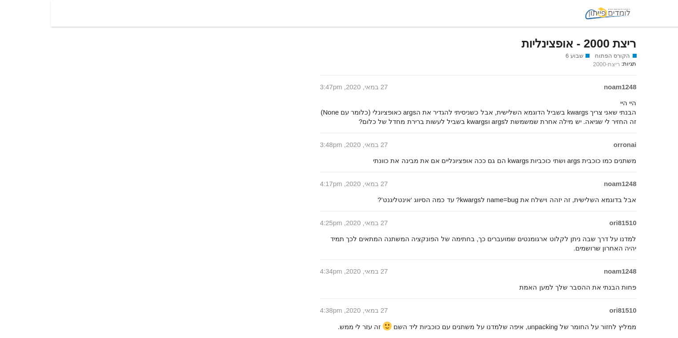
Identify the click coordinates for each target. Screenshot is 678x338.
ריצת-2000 (555, 64)
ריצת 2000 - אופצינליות (528, 43)
